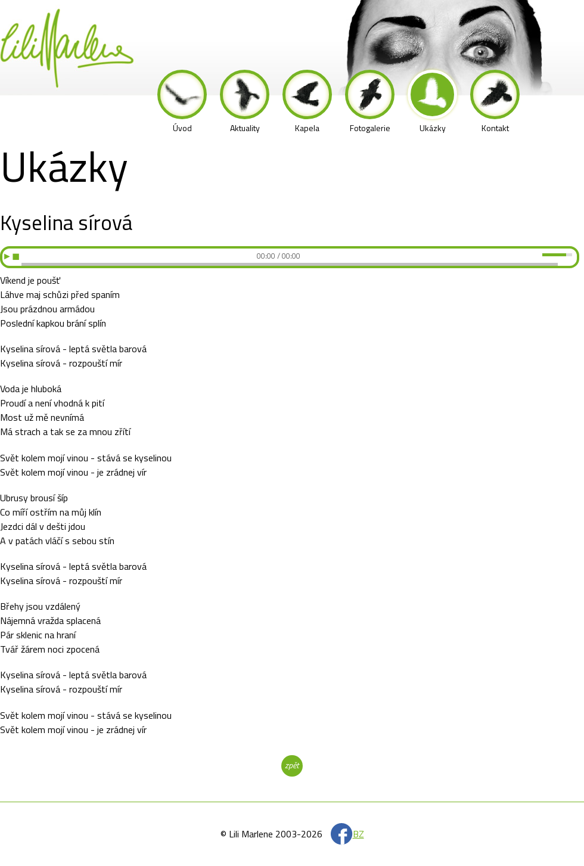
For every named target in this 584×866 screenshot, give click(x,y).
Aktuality (244, 102)
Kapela (307, 102)
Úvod (182, 102)
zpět (292, 765)
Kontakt (495, 102)
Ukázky (432, 102)
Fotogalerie (369, 102)
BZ (358, 834)
